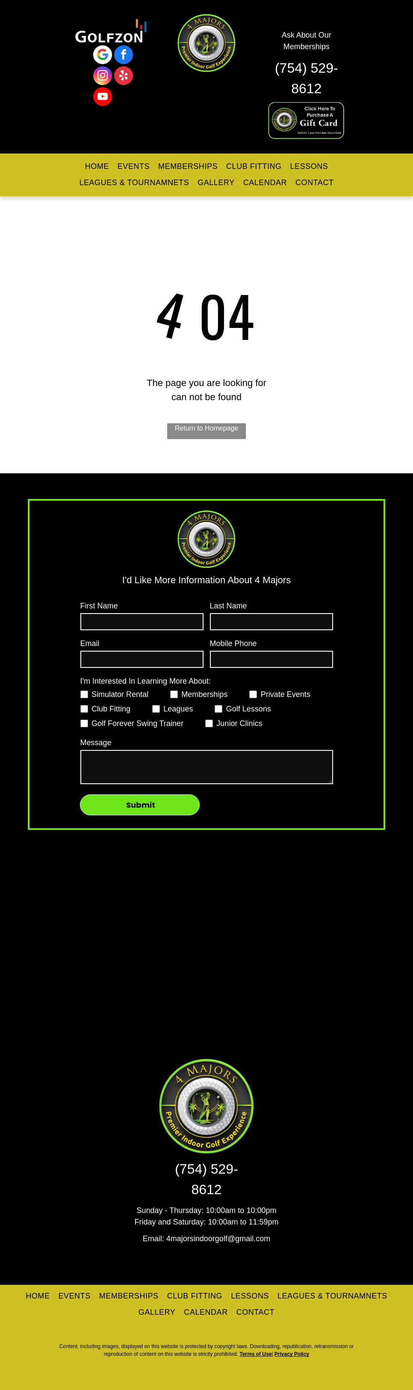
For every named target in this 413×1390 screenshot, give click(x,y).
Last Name (228, 606)
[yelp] (123, 76)
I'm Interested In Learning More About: (145, 681)
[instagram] (102, 76)
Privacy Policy (291, 1354)
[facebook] (123, 55)
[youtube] (102, 97)
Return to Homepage (207, 428)
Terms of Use (255, 1354)
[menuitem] (97, 167)
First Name (99, 606)
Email (90, 643)
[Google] (102, 55)
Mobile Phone (233, 643)
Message (96, 742)
